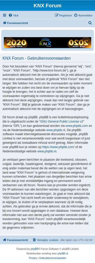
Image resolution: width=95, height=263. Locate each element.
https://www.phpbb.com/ (58, 147)
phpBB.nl (63, 253)
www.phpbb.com (77, 126)
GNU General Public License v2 (61, 121)
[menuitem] (13, 15)
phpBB (34, 249)
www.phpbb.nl (55, 130)
